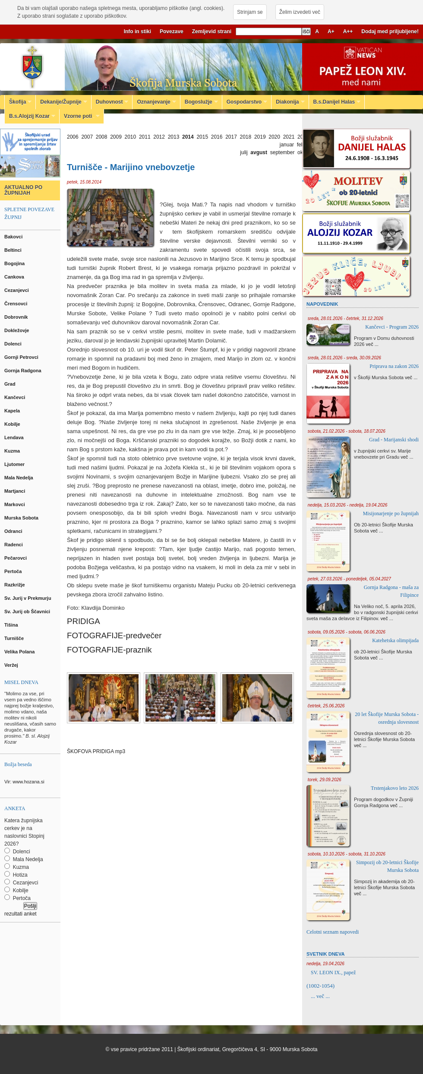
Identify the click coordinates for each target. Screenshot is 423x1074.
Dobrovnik (16, 317)
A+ (331, 32)
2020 (274, 137)
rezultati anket (20, 914)
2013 (174, 137)
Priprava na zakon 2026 (394, 366)
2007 (87, 137)
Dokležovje (17, 330)
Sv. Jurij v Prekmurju (28, 598)
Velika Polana (20, 651)
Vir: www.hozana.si (24, 781)
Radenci (14, 544)
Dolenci (13, 343)
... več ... (320, 996)
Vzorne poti (80, 116)
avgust (258, 152)
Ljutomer (15, 464)
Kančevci (15, 397)
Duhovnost (110, 102)
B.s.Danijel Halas (335, 102)
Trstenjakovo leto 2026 (395, 788)
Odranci (14, 531)
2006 (73, 137)
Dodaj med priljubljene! (390, 32)
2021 (289, 137)
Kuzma (12, 450)
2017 (231, 137)
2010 (130, 137)
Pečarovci (16, 558)
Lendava (14, 437)
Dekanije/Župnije (61, 102)
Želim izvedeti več (299, 12)
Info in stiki (137, 32)
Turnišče (15, 638)
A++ (348, 32)
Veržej (11, 665)
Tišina (11, 624)
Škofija (18, 102)
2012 (159, 137)
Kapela (12, 410)
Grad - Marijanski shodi (394, 440)
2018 (246, 137)
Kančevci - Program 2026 (392, 327)
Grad (10, 384)
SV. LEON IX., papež (333, 972)
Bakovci (14, 236)
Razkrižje (15, 584)
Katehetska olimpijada (395, 640)
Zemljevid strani (211, 32)
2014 (188, 137)
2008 (101, 137)
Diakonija (287, 102)
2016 (217, 137)
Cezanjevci (17, 290)
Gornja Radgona (23, 370)
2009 (116, 137)
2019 (260, 137)
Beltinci (13, 250)
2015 (202, 137)
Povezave (171, 32)
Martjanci (15, 491)
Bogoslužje (199, 102)
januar (287, 145)
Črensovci (16, 303)
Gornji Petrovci (22, 357)
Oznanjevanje (154, 102)
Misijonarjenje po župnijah (391, 513)
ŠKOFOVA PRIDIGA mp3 (96, 751)
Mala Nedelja (20, 477)
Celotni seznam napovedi (332, 932)
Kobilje (13, 424)
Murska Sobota (22, 517)
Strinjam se (249, 12)
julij (243, 152)
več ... (372, 344)
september (282, 152)
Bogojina (15, 263)
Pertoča (13, 571)
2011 (145, 137)
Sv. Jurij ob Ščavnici (27, 611)
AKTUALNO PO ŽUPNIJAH (23, 190)
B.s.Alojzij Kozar (30, 116)
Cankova (14, 276)
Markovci (15, 504)
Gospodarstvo (244, 102)
